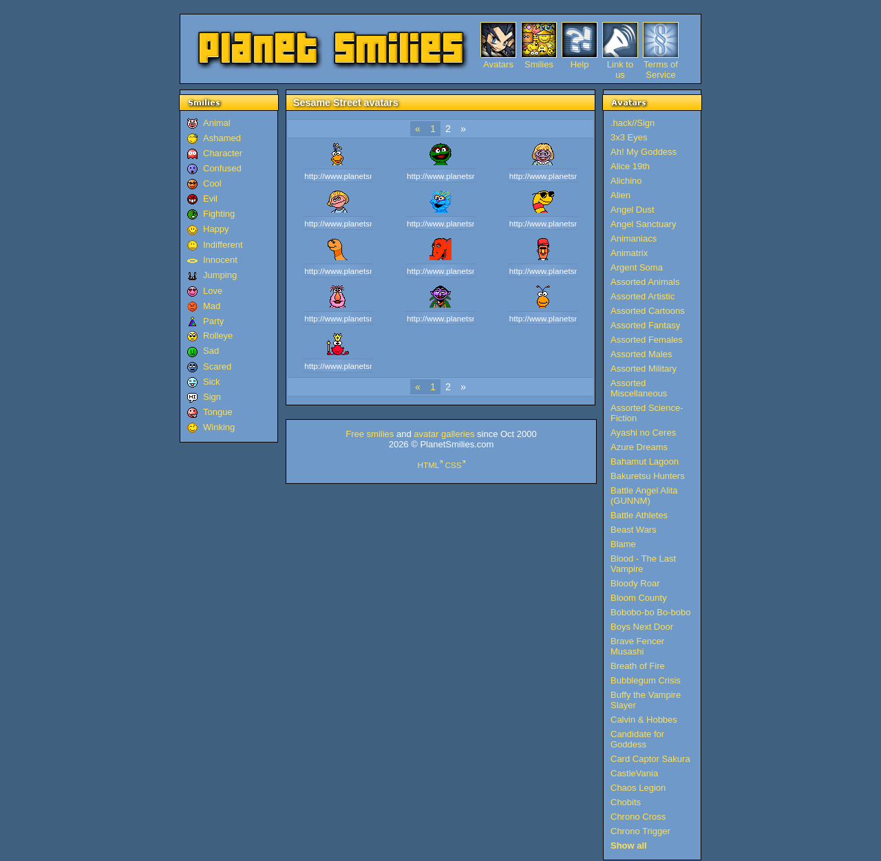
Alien (620, 195)
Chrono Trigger (640, 831)
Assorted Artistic (643, 296)
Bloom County (639, 598)
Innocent (220, 260)
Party (213, 321)
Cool (212, 183)
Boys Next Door (642, 626)
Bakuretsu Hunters (648, 476)
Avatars (498, 64)
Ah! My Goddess (644, 152)
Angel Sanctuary (643, 224)
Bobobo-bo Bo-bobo (650, 612)
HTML (428, 464)
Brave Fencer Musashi (637, 646)
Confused (222, 168)
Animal (217, 123)
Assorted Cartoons (648, 311)
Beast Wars (634, 529)
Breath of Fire (638, 666)
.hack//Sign (633, 123)
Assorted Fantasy (645, 325)
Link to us (620, 64)
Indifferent (223, 245)
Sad (211, 351)
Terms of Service (661, 64)
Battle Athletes (639, 515)
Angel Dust (633, 209)
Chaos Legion (638, 788)
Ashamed (222, 138)
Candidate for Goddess (637, 739)
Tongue (218, 412)
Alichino (626, 181)
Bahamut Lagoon (645, 461)
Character (222, 153)
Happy (216, 229)
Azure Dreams (639, 447)
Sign (212, 397)
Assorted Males (641, 354)
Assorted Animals (645, 282)
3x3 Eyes (629, 137)
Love (212, 291)
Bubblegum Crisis (646, 680)
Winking (219, 427)
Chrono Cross (638, 816)
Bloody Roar (635, 583)
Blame (623, 544)
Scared (217, 366)
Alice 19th (630, 166)
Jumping (220, 275)
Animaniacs (634, 238)
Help (580, 64)
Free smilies (370, 434)
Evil (210, 198)
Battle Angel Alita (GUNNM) (644, 495)
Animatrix (629, 253)
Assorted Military (644, 368)
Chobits (626, 802)
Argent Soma (637, 267)
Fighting (219, 214)
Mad (211, 306)
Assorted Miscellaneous (639, 388)
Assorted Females (647, 339)
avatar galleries (444, 434)
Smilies (538, 64)
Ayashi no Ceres (643, 432)
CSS (453, 464)
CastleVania (634, 773)
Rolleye (218, 335)
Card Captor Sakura (650, 759)
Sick (211, 381)
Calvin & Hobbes (644, 719)
